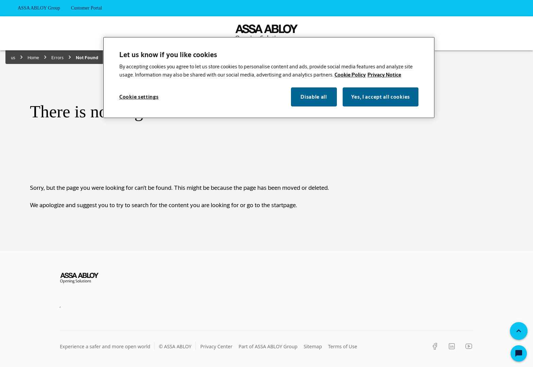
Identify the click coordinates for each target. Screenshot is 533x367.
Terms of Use (342, 346)
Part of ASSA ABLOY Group (268, 346)
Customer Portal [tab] (86, 8)
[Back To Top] (519, 331)
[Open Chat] (519, 353)
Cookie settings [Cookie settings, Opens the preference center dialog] (139, 97)
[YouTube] (468, 346)
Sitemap (313, 346)
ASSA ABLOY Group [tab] (39, 8)
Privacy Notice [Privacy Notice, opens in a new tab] (384, 74)
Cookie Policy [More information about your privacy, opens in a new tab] (350, 74)
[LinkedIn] (451, 346)
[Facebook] (434, 346)
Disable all (313, 97)
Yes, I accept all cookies (380, 97)
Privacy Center (216, 346)
